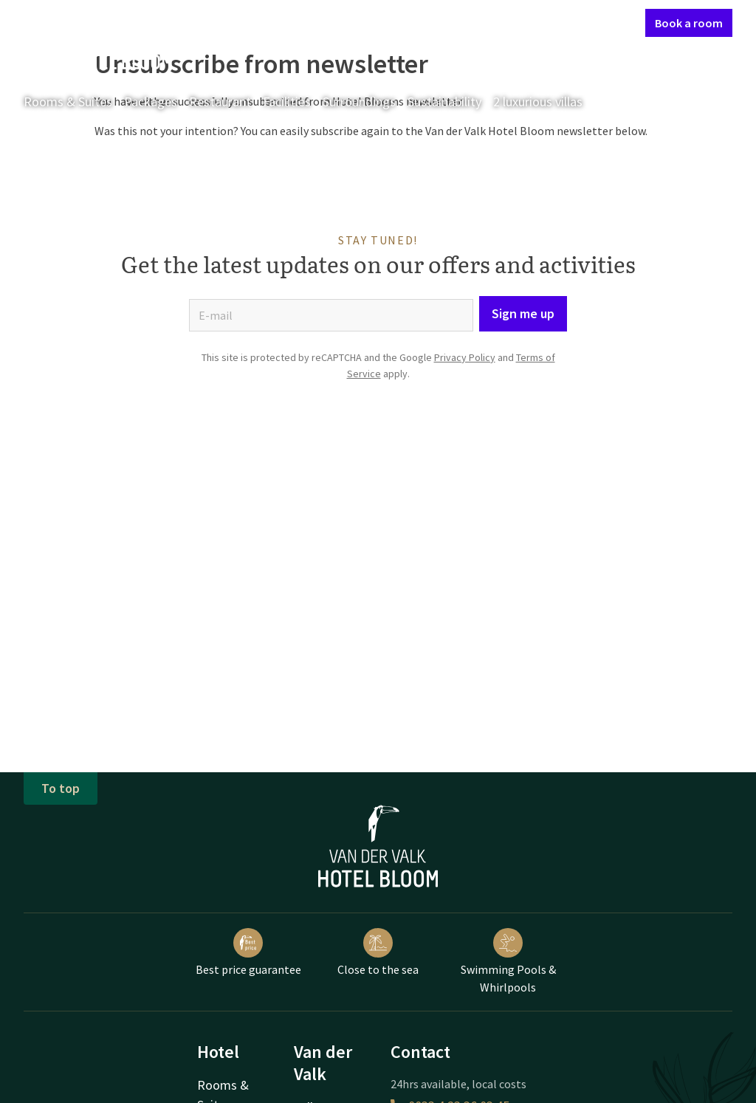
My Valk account (549, 22)
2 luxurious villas (538, 101)
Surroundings (359, 101)
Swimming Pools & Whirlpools (508, 961)
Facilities (287, 101)
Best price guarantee (248, 952)
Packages (150, 101)
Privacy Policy (464, 357)
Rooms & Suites (68, 101)
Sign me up (523, 313)
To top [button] (60, 788)
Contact (476, 22)
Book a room (689, 23)
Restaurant (220, 101)
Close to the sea (378, 952)
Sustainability (444, 101)
